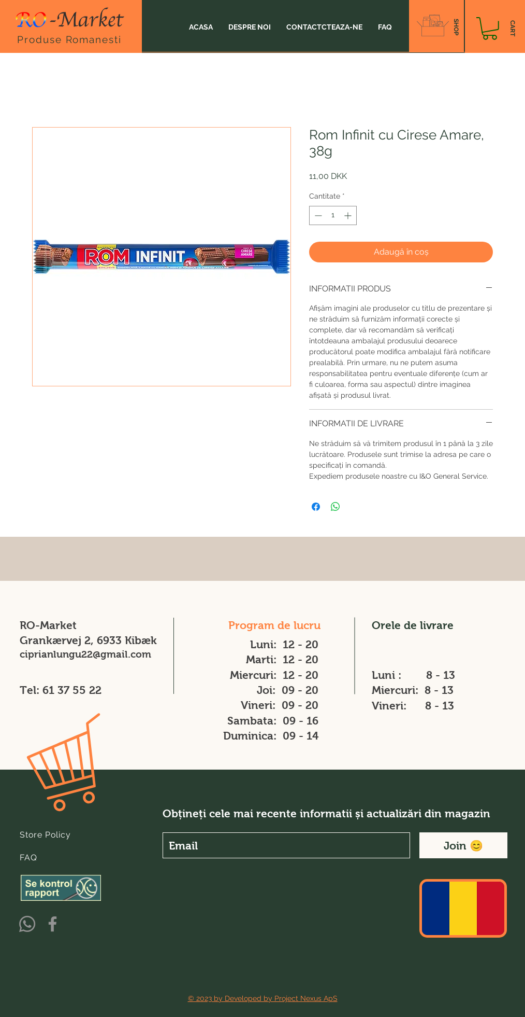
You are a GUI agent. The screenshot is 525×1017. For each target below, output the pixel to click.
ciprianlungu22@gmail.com (85, 654)
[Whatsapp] (27, 924)
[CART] (512, 28)
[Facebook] (52, 924)
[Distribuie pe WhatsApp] (335, 506)
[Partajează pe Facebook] (316, 506)
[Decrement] (317, 215)
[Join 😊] (463, 845)
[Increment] (348, 215)
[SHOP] (455, 27)
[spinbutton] (333, 215)
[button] (489, 28)
